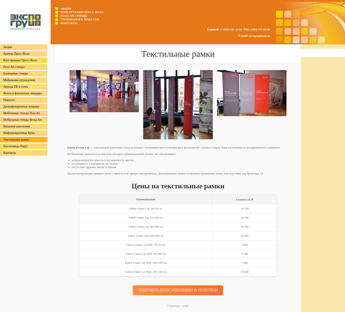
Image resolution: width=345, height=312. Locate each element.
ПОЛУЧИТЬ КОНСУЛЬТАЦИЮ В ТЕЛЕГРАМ (178, 290)
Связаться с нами (178, 305)
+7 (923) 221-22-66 (230, 29)
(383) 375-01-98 (260, 29)
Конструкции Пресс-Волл (82, 12)
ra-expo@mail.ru (259, 35)
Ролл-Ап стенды (74, 15)
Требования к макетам (80, 19)
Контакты (69, 23)
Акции (66, 8)
